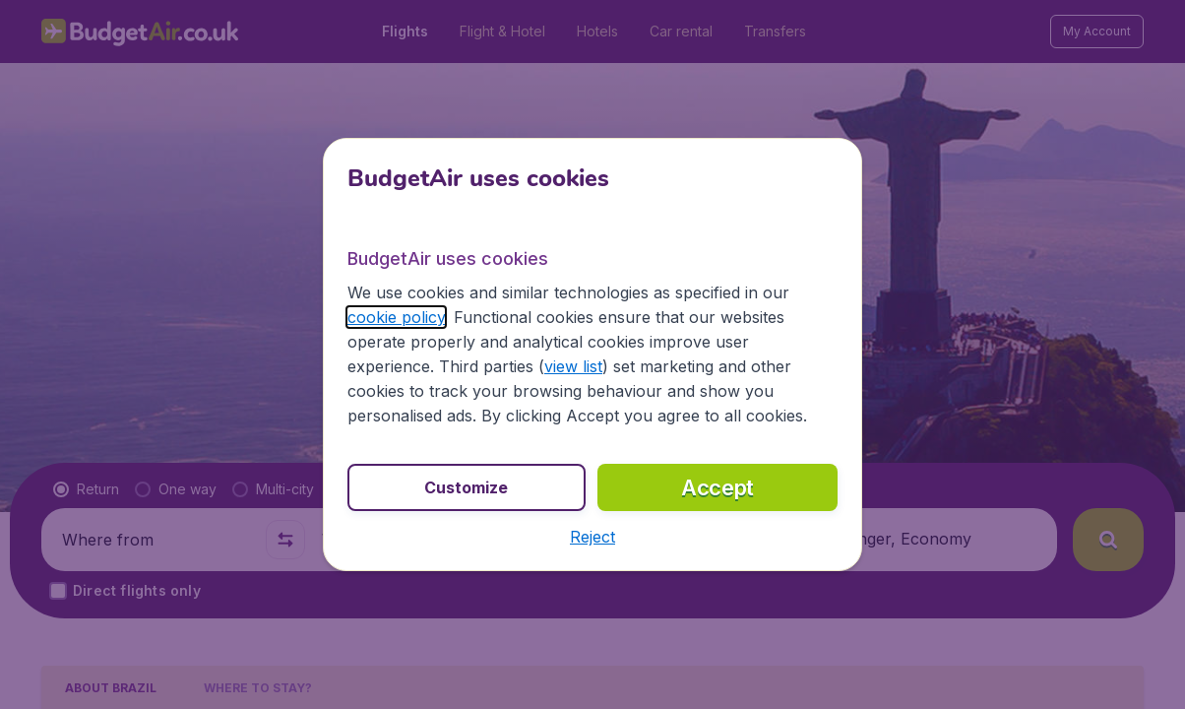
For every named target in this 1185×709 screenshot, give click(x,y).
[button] (592, 537)
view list (573, 366)
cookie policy (396, 317)
